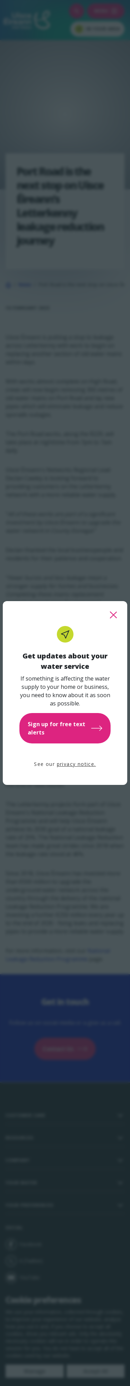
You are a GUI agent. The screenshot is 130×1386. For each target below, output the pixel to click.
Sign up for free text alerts (65, 728)
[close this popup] (113, 615)
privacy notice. (76, 764)
